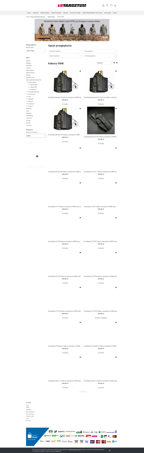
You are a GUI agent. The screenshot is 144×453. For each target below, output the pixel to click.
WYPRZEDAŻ (29, 115)
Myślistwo (29, 113)
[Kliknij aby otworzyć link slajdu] (70, 30)
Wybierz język (30, 47)
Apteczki (30, 101)
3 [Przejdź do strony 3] (84, 391)
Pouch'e (30, 106)
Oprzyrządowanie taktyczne (33, 80)
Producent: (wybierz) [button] (55, 51)
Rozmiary (28, 420)
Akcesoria (28, 108)
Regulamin (29, 409)
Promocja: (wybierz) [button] (90, 56)
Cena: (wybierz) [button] (89, 51)
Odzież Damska (30, 72)
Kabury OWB (33, 84)
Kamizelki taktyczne (33, 92)
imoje (27, 418)
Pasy (29, 96)
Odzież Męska (30, 70)
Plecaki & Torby (30, 77)
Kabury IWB (33, 87)
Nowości (28, 123)
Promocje (28, 125)
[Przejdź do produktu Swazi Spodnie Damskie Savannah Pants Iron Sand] (36, 156)
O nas (27, 405)
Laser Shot (29, 118)
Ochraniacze (31, 94)
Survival (28, 68)
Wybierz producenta (31, 132)
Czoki (27, 111)
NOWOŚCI (29, 65)
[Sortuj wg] (105, 63)
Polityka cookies (30, 416)
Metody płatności (30, 411)
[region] (72, 30)
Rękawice (30, 99)
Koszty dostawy (30, 414)
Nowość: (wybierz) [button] (54, 56)
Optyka (28, 61)
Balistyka (28, 63)
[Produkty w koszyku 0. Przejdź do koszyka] (115, 6)
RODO (27, 407)
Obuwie (28, 75)
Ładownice (33, 89)
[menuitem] (29, 13)
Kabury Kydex (32, 82)
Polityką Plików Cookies (74, 449)
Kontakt (28, 120)
